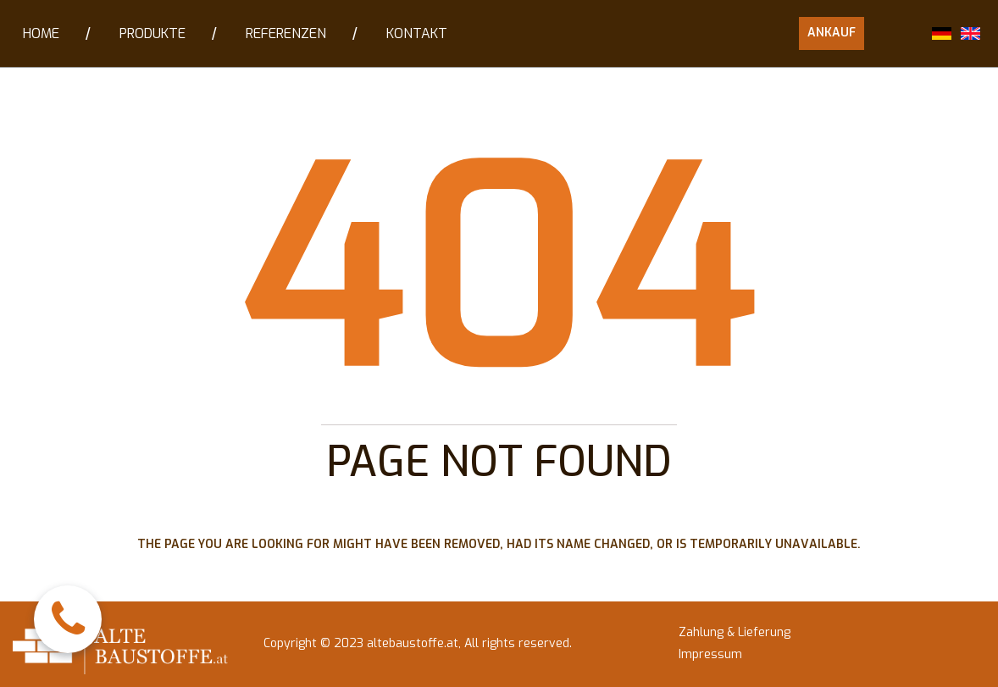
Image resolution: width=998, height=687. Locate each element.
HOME (41, 33)
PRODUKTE (152, 33)
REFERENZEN (286, 33)
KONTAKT (416, 33)
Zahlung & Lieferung (734, 632)
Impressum (710, 655)
